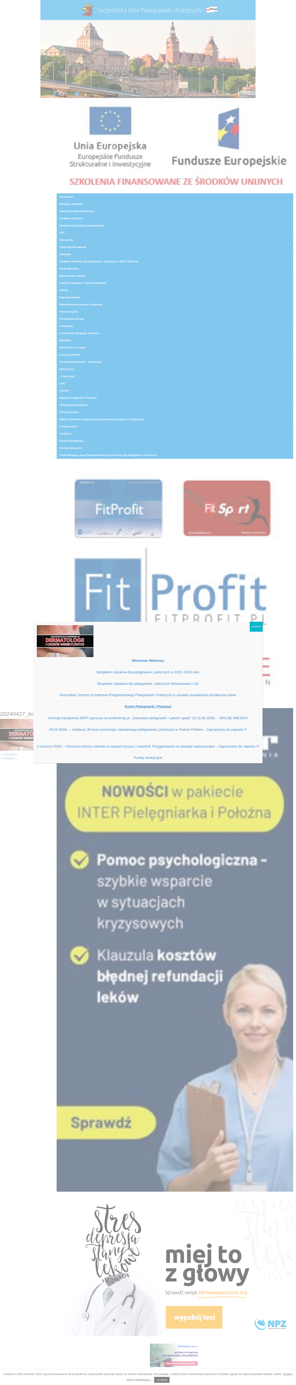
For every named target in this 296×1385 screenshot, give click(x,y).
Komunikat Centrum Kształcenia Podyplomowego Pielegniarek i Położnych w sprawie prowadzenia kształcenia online (148, 695)
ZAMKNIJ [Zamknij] (256, 626)
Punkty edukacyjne (148, 758)
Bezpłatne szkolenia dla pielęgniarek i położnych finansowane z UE (148, 684)
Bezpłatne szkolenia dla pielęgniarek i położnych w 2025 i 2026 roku (148, 672)
